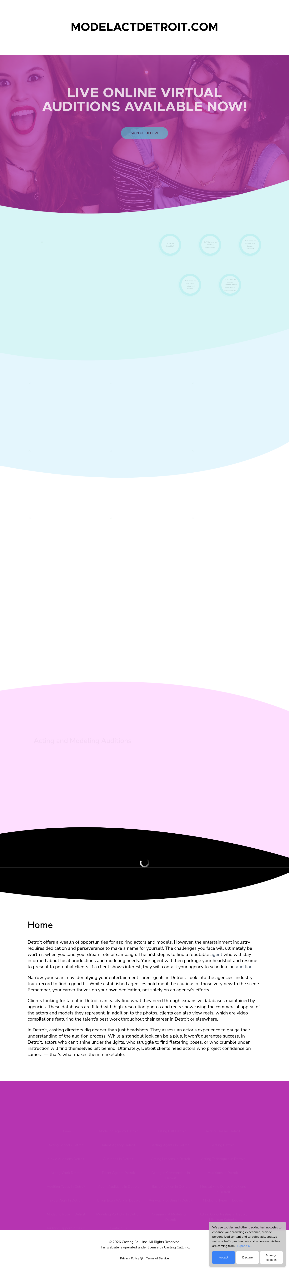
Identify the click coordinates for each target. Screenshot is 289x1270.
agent (216, 954)
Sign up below (144, 141)
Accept (223, 1257)
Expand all (244, 1246)
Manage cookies (271, 1257)
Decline (247, 1257)
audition (244, 967)
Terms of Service (157, 1258)
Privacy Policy (129, 1258)
